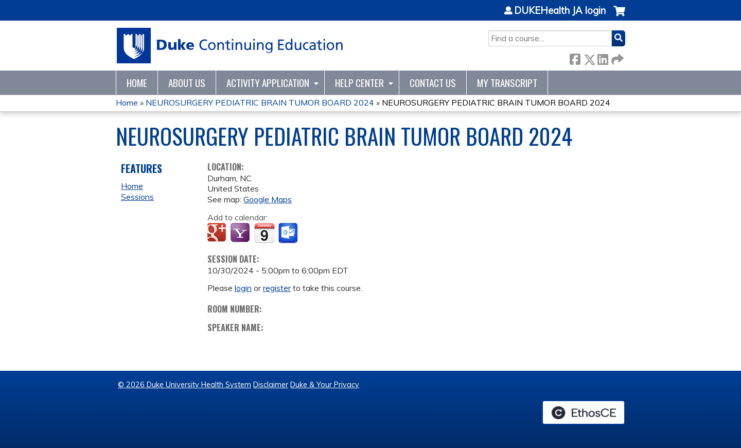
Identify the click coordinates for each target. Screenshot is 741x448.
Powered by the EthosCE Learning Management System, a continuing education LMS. (583, 412)
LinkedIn (602, 57)
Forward (616, 57)
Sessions (137, 197)
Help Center (359, 82)
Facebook (575, 57)
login (243, 288)
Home (137, 82)
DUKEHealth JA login (560, 10)
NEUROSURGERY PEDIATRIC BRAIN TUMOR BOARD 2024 (260, 102)
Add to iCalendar (264, 232)
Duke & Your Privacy (324, 384)
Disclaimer (270, 384)
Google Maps (267, 199)
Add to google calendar (217, 233)
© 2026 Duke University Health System (184, 384)
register (277, 288)
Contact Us (433, 82)
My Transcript (507, 82)
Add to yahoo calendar (241, 233)
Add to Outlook (288, 233)
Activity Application (267, 82)
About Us (186, 82)
